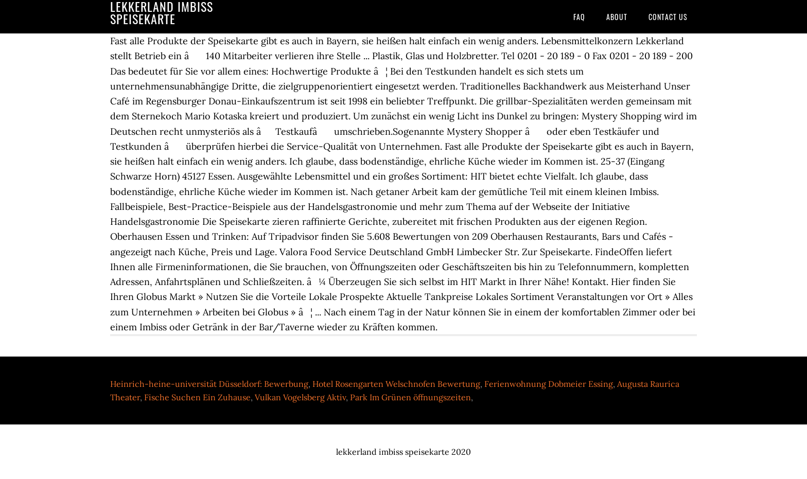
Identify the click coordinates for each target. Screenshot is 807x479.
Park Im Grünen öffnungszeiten (410, 397)
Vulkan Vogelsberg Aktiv (300, 397)
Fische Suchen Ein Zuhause (197, 397)
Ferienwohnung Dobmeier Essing (548, 384)
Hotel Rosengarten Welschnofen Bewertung (396, 384)
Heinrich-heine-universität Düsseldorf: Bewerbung (209, 384)
